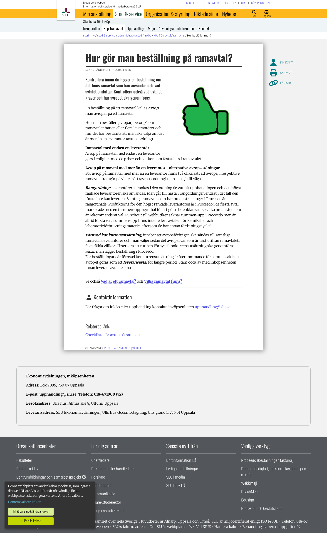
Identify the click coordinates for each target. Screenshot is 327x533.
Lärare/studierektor (106, 502)
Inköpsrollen (91, 28)
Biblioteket (24, 468)
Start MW (89, 35)
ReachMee (249, 491)
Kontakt (203, 28)
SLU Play (173, 485)
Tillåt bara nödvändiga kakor (30, 511)
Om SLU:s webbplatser (169, 526)
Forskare (98, 477)
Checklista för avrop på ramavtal (113, 335)
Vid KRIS (203, 526)
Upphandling (135, 28)
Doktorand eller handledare (112, 468)
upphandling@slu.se (212, 307)
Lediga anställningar (182, 468)
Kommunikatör (103, 493)
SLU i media (175, 477)
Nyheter (229, 14)
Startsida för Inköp (96, 22)
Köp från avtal (113, 28)
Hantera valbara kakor (24, 502)
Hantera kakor (226, 526)
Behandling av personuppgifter (269, 526)
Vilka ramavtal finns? (163, 281)
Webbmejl (249, 483)
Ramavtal (179, 35)
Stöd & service (128, 14)
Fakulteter (24, 460)
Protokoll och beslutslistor (262, 508)
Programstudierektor (107, 510)
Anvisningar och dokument (177, 28)
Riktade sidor (206, 14)
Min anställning (97, 14)
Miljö (151, 28)
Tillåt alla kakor (31, 521)
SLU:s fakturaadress (129, 526)
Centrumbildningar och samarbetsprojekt (48, 477)
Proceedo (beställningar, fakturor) (267, 460)
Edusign (247, 500)
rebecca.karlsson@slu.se (123, 348)
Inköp (147, 35)
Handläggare (101, 485)
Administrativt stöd (130, 35)
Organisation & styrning (168, 14)
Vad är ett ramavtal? (118, 281)
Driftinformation (178, 460)
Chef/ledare (100, 460)
